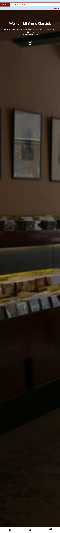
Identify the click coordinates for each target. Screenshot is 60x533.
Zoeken (30, 530)
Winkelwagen (46, 529)
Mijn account (10, 530)
